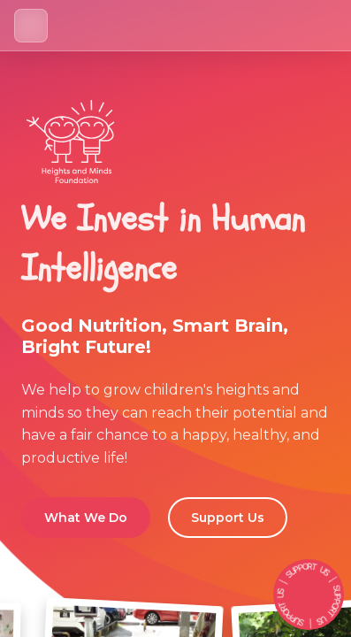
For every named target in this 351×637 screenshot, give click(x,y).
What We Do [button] (85, 518)
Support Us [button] (227, 518)
